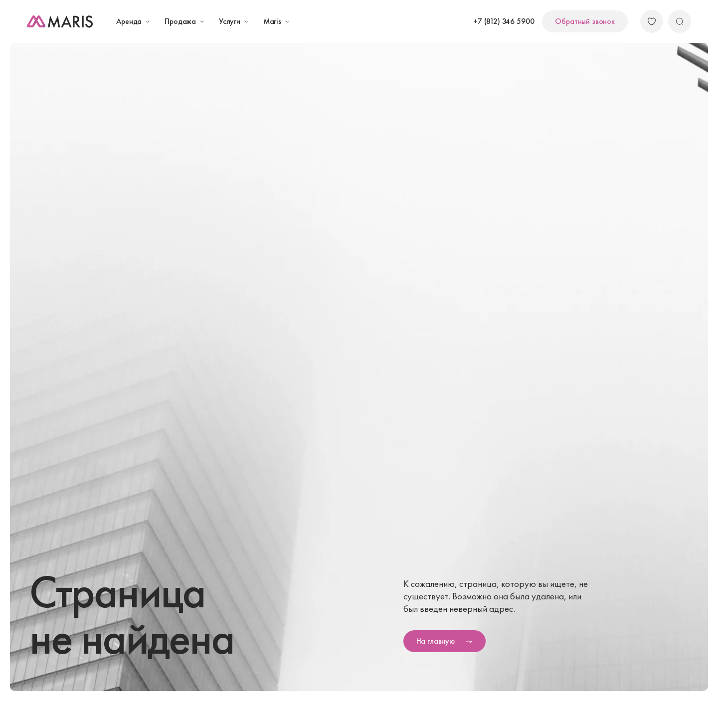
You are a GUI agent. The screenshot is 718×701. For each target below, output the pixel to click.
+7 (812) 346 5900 (503, 21)
